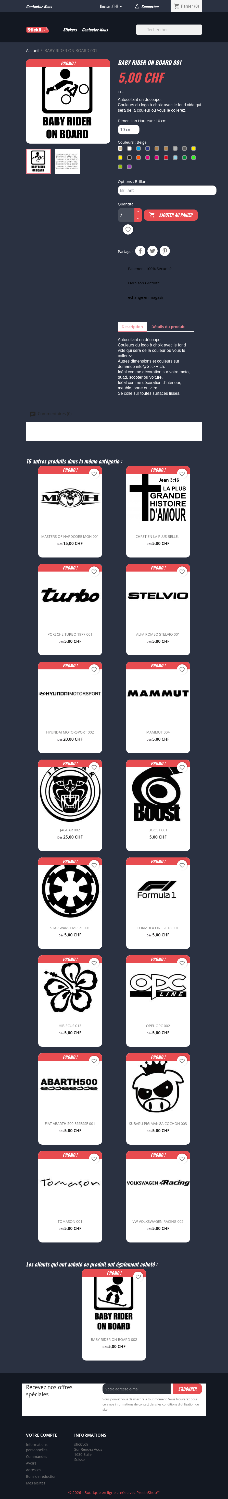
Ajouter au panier (170, 215)
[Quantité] (124, 215)
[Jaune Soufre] (194, 149)
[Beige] (121, 149)
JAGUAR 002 (70, 830)
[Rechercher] (169, 30)
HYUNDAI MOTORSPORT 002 (70, 732)
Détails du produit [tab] (168, 326)
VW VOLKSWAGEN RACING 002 (157, 1221)
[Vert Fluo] (194, 158)
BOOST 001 (158, 830)
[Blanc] (130, 149)
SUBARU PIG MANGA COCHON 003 (158, 1123)
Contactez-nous (39, 6)
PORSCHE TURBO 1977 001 (70, 634)
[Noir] (130, 158)
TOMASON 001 (70, 1221)
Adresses (33, 1469)
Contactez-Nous (95, 30)
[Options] (167, 190)
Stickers (70, 30)
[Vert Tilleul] (121, 168)
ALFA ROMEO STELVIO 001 (158, 634)
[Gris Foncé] (185, 149)
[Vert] (185, 158)
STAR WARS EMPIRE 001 (70, 927)
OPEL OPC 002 (158, 1025)
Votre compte (41, 1435)
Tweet (152, 251)
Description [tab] (132, 326)
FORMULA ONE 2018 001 (158, 927)
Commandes (36, 1456)
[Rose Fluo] (158, 158)
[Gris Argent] (176, 149)
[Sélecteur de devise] (118, 7)
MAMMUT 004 (158, 732)
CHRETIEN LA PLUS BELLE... (157, 536)
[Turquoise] (176, 158)
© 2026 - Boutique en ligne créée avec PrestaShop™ (114, 1492)
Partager (140, 251)
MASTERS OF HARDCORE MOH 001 (70, 536)
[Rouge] (167, 158)
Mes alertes (35, 1483)
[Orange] (139, 158)
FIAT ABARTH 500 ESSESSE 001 (70, 1123)
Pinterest (165, 251)
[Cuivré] (158, 149)
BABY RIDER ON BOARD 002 (114, 1339)
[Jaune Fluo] (121, 158)
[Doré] (167, 149)
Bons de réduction (41, 1476)
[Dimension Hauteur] (129, 129)
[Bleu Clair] (139, 149)
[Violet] (130, 168)
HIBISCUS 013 (70, 1025)
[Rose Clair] (148, 158)
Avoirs (31, 1463)
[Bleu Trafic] (148, 149)
